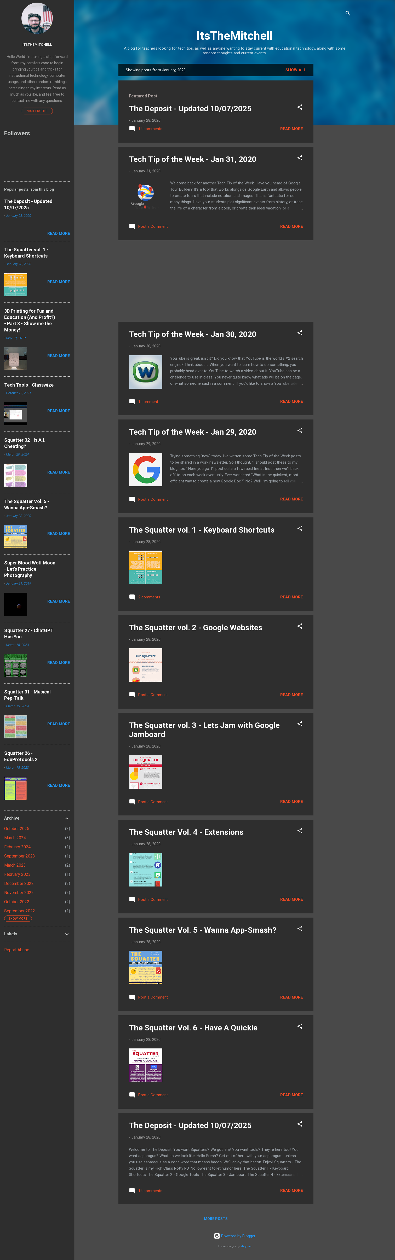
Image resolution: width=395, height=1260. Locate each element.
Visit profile (37, 111)
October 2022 (16, 901)
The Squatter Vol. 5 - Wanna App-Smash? (202, 930)
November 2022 (19, 892)
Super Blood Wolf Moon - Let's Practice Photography (29, 569)
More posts (216, 1219)
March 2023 (15, 865)
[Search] (348, 14)
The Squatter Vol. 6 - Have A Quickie (193, 1027)
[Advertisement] (334, 142)
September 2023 (19, 856)
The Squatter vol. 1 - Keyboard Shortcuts (201, 529)
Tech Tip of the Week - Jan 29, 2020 (192, 431)
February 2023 (17, 874)
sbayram (246, 1246)
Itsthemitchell (37, 44)
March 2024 (15, 837)
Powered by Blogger (234, 1236)
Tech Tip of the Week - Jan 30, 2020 (192, 334)
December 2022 (19, 883)
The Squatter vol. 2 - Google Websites (195, 627)
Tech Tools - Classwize (29, 385)
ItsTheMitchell (235, 36)
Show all (295, 70)
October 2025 (16, 828)
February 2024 (17, 846)
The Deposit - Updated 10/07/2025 (190, 108)
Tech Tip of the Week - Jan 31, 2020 (192, 159)
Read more (291, 128)
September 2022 (19, 910)
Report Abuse (16, 949)
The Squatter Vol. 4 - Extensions (186, 832)
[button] (300, 108)
